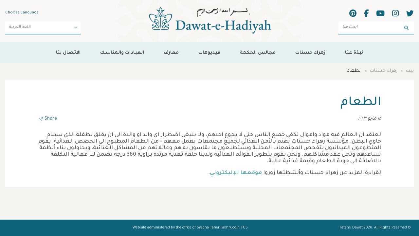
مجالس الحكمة (258, 53)
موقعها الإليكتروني (236, 173)
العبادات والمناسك (122, 53)
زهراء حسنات (310, 53)
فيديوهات (209, 53)
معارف (171, 53)
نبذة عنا (354, 53)
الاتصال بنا (68, 53)
